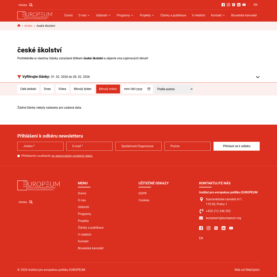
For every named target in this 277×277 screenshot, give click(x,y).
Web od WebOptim (247, 270)
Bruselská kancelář (244, 15)
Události (103, 15)
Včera (62, 89)
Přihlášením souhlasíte (57, 156)
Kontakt (218, 15)
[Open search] (25, 5)
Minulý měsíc (108, 89)
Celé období (28, 89)
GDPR (142, 193)
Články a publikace (173, 15)
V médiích (198, 15)
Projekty (147, 15)
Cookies (143, 200)
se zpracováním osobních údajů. (72, 156)
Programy (125, 15)
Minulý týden (82, 89)
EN (255, 5)
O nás (84, 15)
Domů (68, 15)
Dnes (47, 89)
